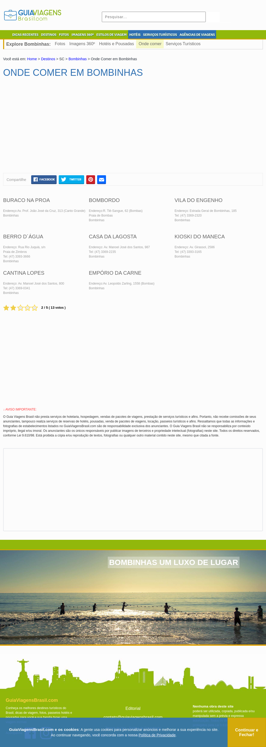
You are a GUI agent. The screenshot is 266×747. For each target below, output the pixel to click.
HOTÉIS (135, 34)
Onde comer (150, 44)
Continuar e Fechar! (246, 732)
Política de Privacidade (157, 735)
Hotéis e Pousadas (116, 44)
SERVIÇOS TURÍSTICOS (160, 34)
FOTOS (64, 34)
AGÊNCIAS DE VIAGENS (197, 34)
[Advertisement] (53, 127)
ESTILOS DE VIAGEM (111, 34)
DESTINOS (48, 34)
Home (32, 59)
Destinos (48, 59)
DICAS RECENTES (25, 34)
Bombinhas (78, 59)
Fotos (60, 44)
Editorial (133, 708)
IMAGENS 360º (82, 34)
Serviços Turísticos (183, 44)
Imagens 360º (82, 44)
